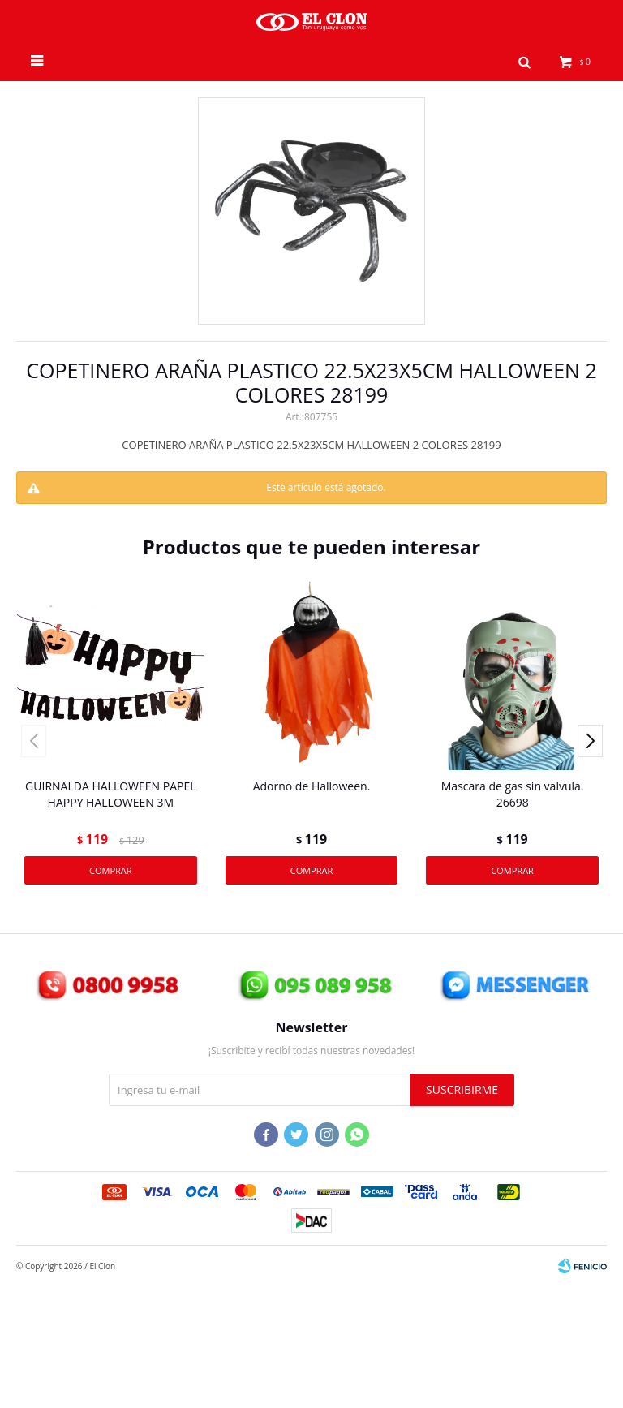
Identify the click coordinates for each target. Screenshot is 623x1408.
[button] (525, 61)
